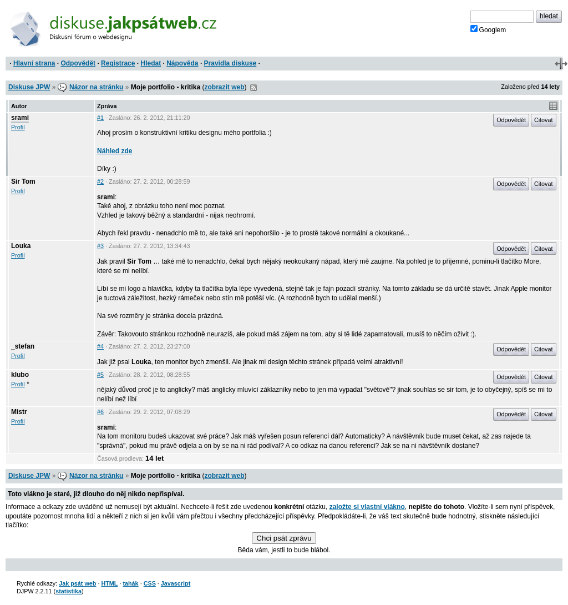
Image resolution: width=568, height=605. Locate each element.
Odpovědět (77, 63)
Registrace (118, 63)
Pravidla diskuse (230, 63)
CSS (150, 583)
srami (20, 118)
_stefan (22, 346)
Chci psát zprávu (283, 538)
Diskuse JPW (29, 87)
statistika (68, 591)
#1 (100, 117)
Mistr (19, 412)
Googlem (488, 29)
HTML (109, 583)
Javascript (175, 583)
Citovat (543, 120)
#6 (100, 412)
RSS (253, 87)
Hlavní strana (34, 63)
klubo (20, 375)
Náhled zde (114, 151)
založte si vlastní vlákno (367, 507)
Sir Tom (23, 181)
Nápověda (182, 63)
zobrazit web (225, 87)
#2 (100, 181)
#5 (100, 374)
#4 (100, 346)
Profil (18, 127)
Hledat (150, 63)
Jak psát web (77, 583)
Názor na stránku (96, 87)
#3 (100, 246)
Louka (21, 246)
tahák (130, 583)
